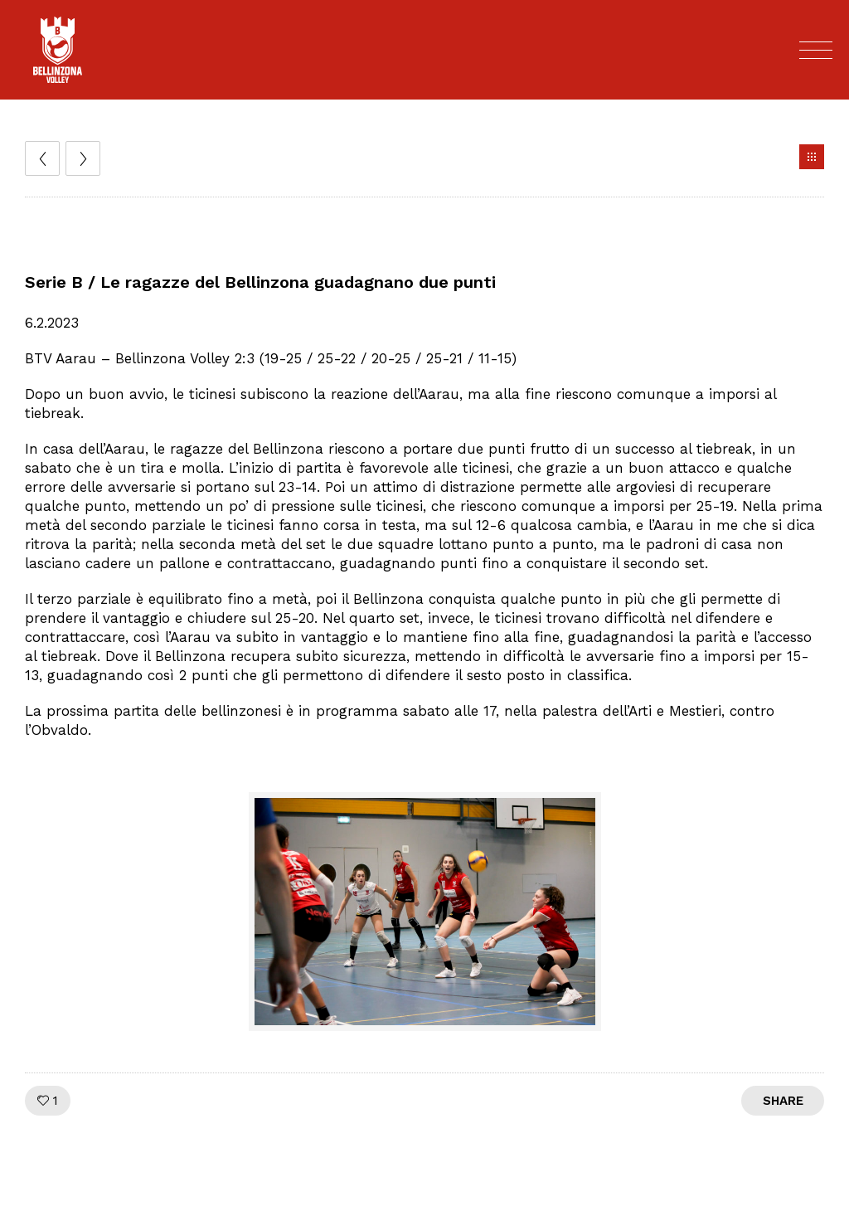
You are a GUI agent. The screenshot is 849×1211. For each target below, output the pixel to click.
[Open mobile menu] (815, 49)
